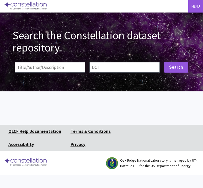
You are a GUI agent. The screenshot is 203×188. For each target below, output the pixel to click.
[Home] (26, 10)
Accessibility (21, 144)
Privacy (78, 144)
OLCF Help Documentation (34, 131)
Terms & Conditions (91, 131)
